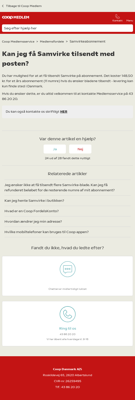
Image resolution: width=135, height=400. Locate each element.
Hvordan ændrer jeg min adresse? (33, 221)
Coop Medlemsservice (18, 41)
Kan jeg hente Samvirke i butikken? (34, 200)
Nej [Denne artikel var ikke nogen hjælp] (80, 149)
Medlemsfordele (52, 41)
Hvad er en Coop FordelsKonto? (31, 211)
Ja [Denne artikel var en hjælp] (55, 149)
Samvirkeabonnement (88, 41)
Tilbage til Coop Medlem (24, 6)
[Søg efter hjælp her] (67, 28)
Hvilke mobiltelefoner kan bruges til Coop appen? (46, 232)
